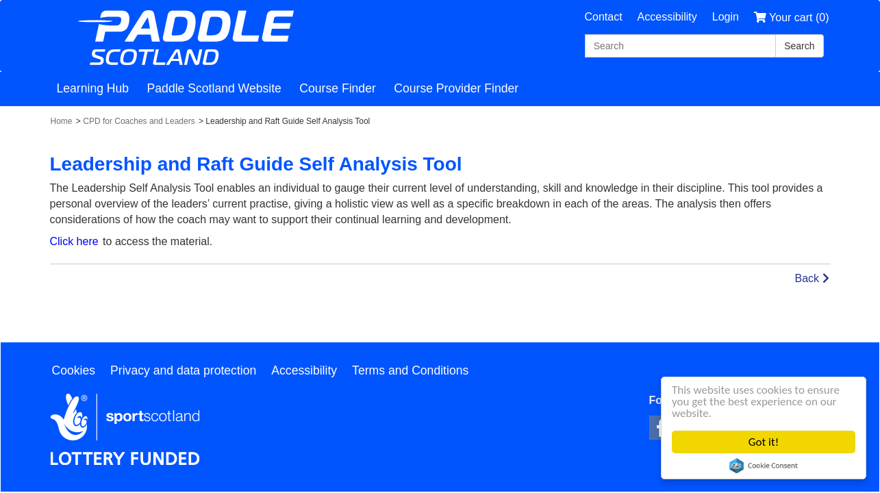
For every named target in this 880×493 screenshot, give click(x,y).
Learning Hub (93, 88)
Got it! (764, 442)
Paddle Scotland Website (214, 88)
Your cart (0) (791, 17)
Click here (74, 241)
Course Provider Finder (456, 88)
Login (725, 17)
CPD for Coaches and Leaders (138, 121)
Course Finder (337, 88)
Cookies (74, 370)
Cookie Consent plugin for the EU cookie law (763, 465)
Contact (603, 17)
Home (62, 121)
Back (811, 278)
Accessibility (667, 17)
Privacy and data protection (183, 370)
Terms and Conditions (410, 370)
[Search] (681, 46)
